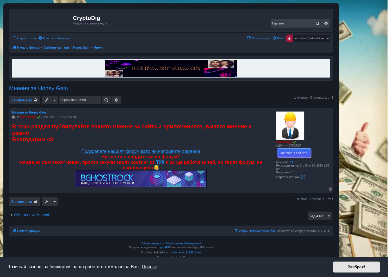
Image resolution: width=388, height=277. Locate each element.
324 (291, 162)
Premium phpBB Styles (187, 252)
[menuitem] (54, 38)
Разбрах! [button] (356, 267)
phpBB (164, 247)
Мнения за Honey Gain (38, 88)
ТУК (160, 162)
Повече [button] (149, 266)
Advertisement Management (183, 243)
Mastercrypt (284, 142)
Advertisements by (153, 243)
